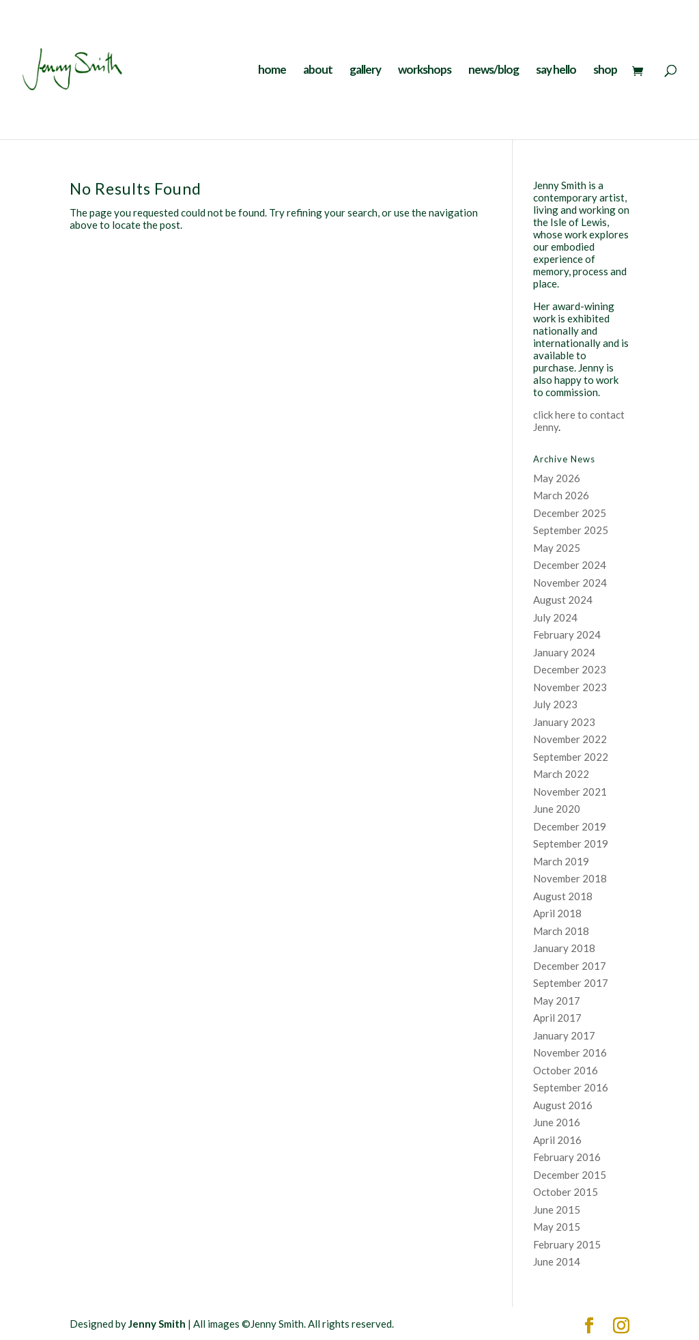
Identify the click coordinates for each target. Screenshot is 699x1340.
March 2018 (561, 931)
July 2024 (555, 617)
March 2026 (561, 495)
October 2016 (565, 1070)
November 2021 (570, 791)
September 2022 (570, 757)
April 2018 (557, 913)
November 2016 (570, 1052)
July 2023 (555, 704)
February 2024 (567, 634)
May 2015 (556, 1226)
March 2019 (561, 861)
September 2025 (570, 530)
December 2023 (569, 669)
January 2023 (564, 722)
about (317, 70)
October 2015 (565, 1192)
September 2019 (570, 843)
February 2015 (567, 1244)
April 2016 (557, 1140)
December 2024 (569, 565)
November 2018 (570, 878)
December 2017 (569, 966)
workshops (424, 70)
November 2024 (570, 582)
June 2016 (556, 1122)
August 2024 (563, 600)
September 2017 (570, 983)
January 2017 (564, 1035)
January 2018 (564, 948)
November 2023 (570, 687)
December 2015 (569, 1175)
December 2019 (569, 826)
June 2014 (556, 1261)
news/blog (493, 70)
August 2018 (563, 896)
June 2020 (556, 808)
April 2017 (557, 1017)
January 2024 (564, 652)
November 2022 (570, 739)
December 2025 (569, 513)
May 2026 (556, 478)
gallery (365, 70)
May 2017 (556, 1000)
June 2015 (556, 1209)
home (272, 70)
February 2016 (567, 1157)
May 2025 (556, 548)
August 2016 (563, 1105)
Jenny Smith (157, 1323)
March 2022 (561, 774)
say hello (556, 70)
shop (605, 70)
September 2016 (570, 1087)
